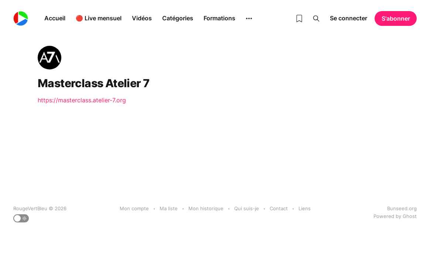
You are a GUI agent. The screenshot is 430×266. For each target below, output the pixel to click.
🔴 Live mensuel (99, 18)
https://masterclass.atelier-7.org (82, 100)
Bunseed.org (402, 208)
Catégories (177, 18)
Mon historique (205, 208)
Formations (219, 18)
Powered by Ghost (395, 216)
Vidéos (142, 18)
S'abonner (396, 18)
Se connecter (348, 18)
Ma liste (169, 208)
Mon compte (134, 208)
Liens (304, 208)
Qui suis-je (246, 208)
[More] (249, 18)
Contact (279, 208)
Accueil (54, 18)
